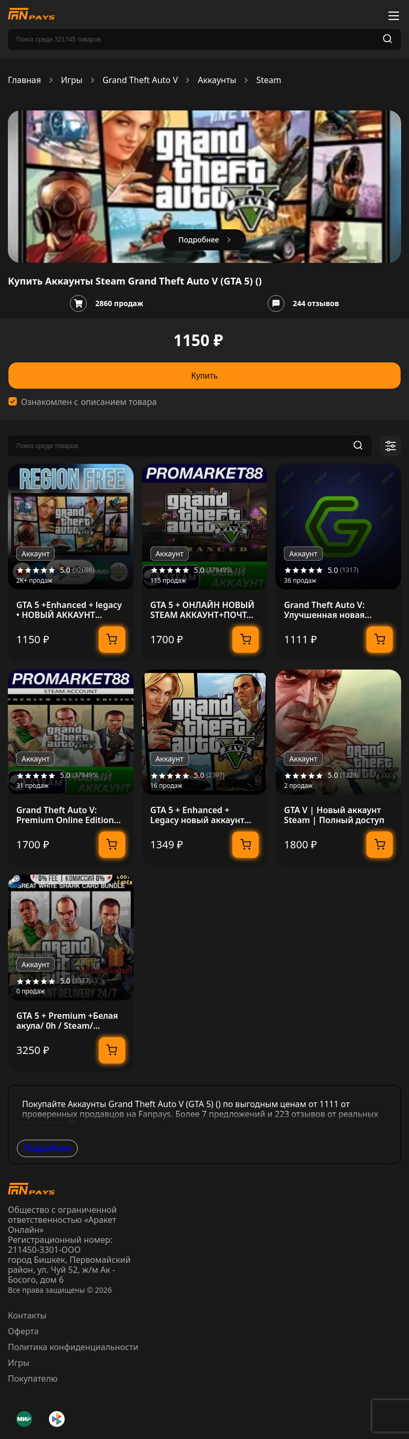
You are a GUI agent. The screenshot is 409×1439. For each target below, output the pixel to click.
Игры (72, 80)
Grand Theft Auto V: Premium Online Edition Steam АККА (65, 815)
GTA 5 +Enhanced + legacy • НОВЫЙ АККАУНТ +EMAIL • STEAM (69, 610)
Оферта (23, 1331)
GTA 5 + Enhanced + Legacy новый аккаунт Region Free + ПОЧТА (197, 815)
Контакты (27, 1315)
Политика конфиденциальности (73, 1347)
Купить (204, 375)
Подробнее (47, 1148)
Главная (24, 80)
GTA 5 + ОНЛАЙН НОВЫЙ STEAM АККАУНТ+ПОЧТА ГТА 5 (202, 610)
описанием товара (119, 402)
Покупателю (33, 1378)
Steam (268, 80)
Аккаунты (217, 80)
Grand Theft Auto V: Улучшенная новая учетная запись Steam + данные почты (334, 610)
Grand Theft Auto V (140, 80)
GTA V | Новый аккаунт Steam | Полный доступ (334, 815)
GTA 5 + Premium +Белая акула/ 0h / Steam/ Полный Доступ (67, 1021)
